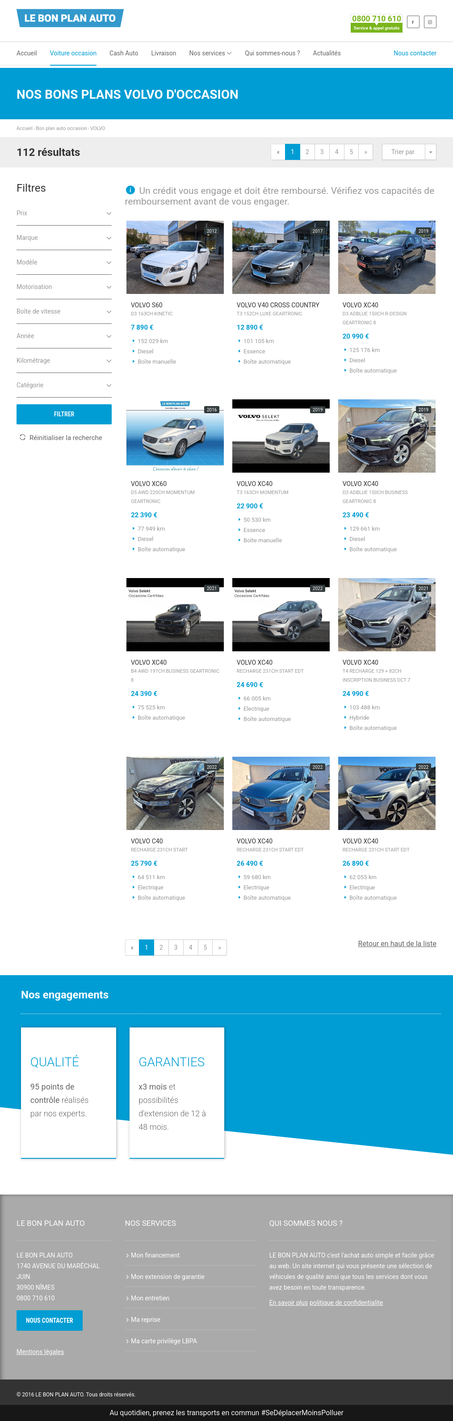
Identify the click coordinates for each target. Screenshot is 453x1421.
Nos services (210, 53)
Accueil (27, 53)
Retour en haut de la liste (397, 943)
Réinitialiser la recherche (60, 438)
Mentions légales (40, 1351)
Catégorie (64, 384)
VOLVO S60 (175, 310)
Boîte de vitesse (64, 310)
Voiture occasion (73, 53)
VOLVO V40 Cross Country (281, 310)
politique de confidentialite (346, 1302)
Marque (64, 237)
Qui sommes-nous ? (272, 53)
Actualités (327, 53)
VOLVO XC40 (387, 314)
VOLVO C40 (175, 846)
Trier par (403, 151)
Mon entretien (147, 1298)
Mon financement (152, 1255)
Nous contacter (415, 53)
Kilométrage (64, 360)
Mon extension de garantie (165, 1276)
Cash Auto (123, 53)
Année (64, 335)
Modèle (64, 261)
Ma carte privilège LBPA (161, 1341)
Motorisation (64, 286)
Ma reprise (143, 1319)
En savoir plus (288, 1302)
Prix (64, 212)
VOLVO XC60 (175, 493)
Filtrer (64, 414)
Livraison (163, 53)
